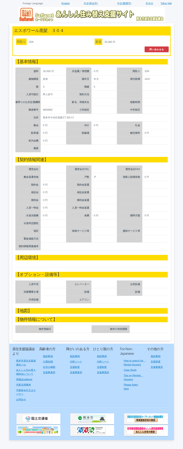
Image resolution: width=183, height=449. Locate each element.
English (66, 3)
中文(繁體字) (124, 3)
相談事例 (48, 356)
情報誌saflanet (24, 379)
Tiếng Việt (166, 3)
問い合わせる (156, 49)
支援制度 (75, 367)
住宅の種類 (49, 367)
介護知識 (48, 361)
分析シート (76, 361)
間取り (21, 41)
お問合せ (21, 399)
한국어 (149, 3)
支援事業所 (49, 372)
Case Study (130, 370)
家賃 (98, 41)
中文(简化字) (91, 3)
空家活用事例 (23, 384)
